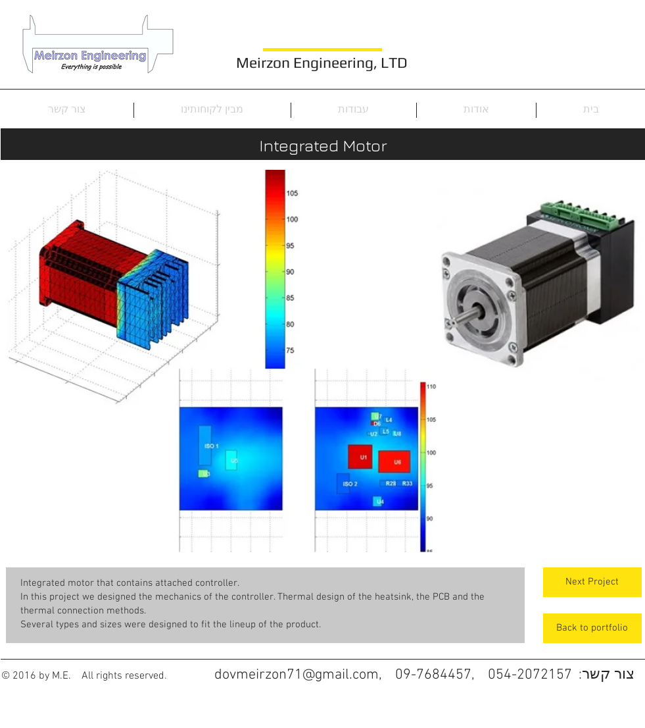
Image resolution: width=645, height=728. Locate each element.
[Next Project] (592, 582)
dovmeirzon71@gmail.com (296, 675)
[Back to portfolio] (592, 628)
